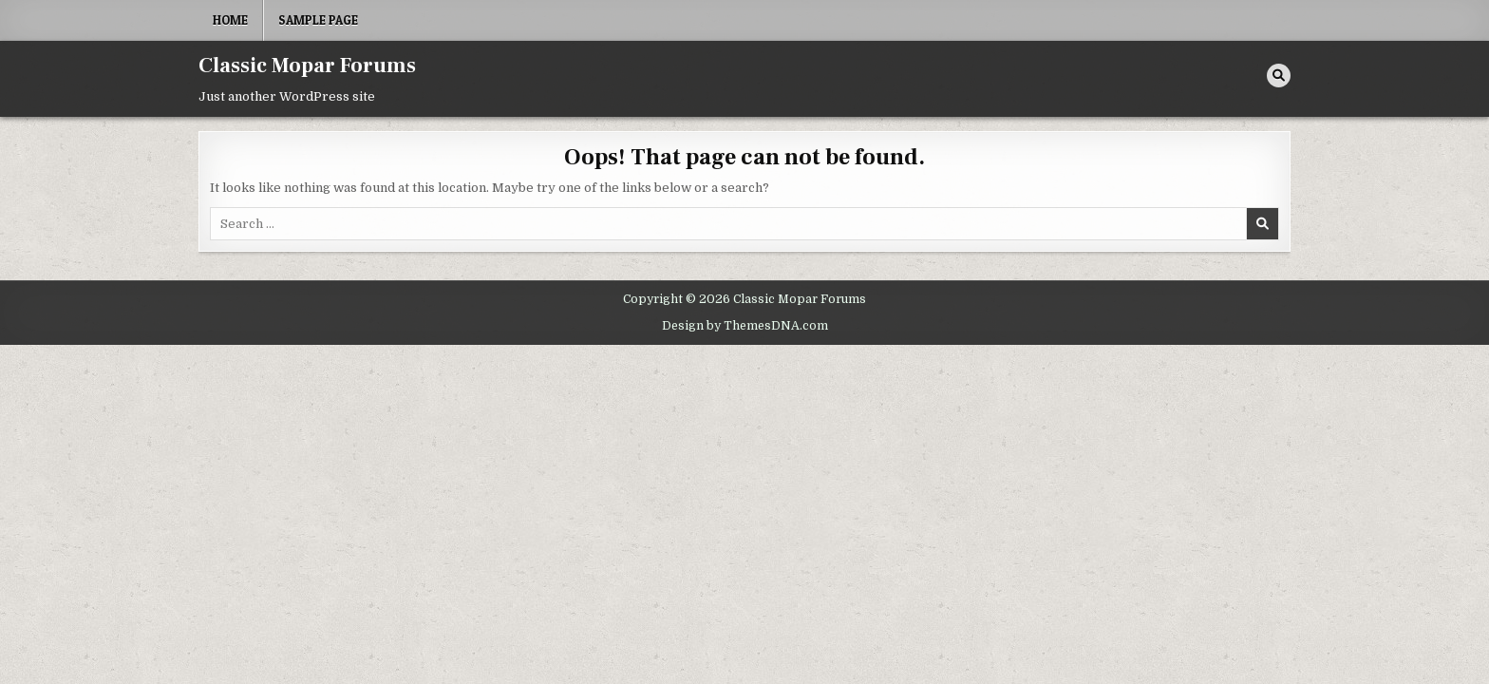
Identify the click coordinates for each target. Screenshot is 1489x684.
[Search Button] (1279, 75)
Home (230, 20)
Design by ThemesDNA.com (745, 325)
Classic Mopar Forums (307, 65)
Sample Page (318, 20)
